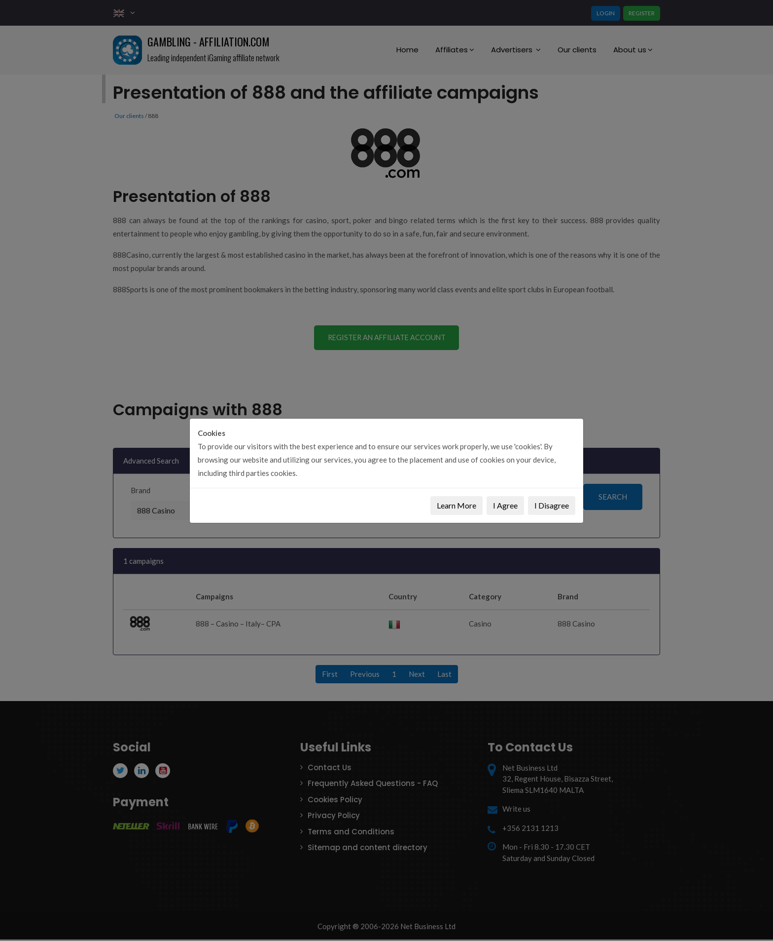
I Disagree (551, 505)
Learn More (456, 505)
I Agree (505, 505)
